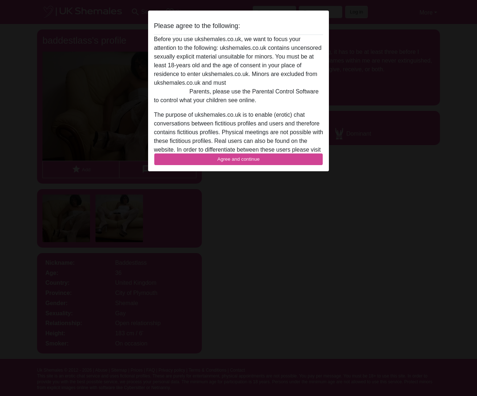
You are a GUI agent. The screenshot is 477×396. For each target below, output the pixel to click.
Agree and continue (238, 159)
